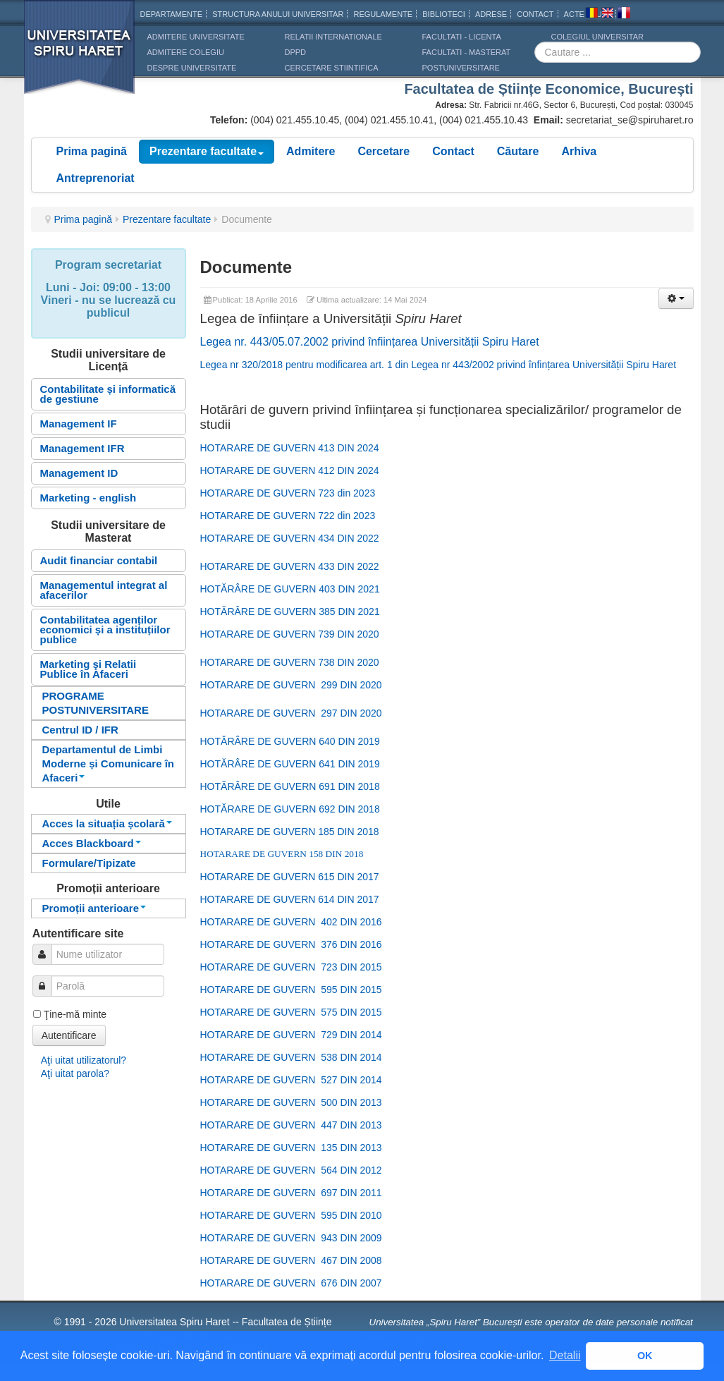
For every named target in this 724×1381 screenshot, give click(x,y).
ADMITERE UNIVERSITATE (196, 36)
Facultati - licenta (461, 36)
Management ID (79, 473)
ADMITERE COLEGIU (185, 52)
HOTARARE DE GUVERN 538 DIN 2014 (291, 1057)
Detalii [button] (564, 1355)
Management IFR (82, 448)
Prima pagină (91, 151)
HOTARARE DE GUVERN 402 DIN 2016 (291, 921)
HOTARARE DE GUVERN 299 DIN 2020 (291, 684)
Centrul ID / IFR (80, 730)
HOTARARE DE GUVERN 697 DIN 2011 (291, 1192)
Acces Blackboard (91, 843)
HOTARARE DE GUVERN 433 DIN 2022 (289, 566)
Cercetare (383, 151)
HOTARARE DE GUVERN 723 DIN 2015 (291, 967)
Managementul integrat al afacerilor (104, 590)
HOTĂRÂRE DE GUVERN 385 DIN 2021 (290, 611)
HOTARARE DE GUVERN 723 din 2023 (288, 493)
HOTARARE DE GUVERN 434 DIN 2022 (289, 538)
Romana (591, 15)
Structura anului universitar (277, 14)
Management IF (78, 424)
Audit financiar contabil (99, 560)
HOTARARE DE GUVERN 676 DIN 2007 (291, 1283)
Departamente (171, 14)
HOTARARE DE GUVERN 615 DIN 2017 (289, 876)
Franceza (624, 15)
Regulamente (382, 14)
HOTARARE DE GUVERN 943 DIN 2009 (291, 1237)
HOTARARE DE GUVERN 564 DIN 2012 (291, 1170)
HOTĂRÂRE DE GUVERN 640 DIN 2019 (290, 741)
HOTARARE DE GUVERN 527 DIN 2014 (291, 1079)
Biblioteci (443, 14)
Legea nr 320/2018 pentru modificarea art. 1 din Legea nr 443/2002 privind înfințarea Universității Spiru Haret (438, 364)
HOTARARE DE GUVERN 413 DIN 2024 (289, 448)
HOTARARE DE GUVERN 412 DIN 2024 (289, 470)
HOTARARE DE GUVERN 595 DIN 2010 (291, 1215)
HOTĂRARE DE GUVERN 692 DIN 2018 (290, 809)
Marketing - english (88, 498)
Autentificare (69, 1035)
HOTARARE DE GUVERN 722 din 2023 (288, 515)
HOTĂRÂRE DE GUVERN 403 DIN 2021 (290, 589)
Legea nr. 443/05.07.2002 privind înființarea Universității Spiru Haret (369, 342)
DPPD (296, 52)
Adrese (491, 14)
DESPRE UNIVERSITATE (192, 67)
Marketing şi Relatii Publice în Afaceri (88, 669)
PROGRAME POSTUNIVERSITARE (95, 703)
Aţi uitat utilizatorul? (83, 1060)
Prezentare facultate (206, 151)
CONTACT (535, 14)
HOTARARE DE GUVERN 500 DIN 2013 (291, 1102)
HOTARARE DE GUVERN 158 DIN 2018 (282, 853)
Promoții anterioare (94, 908)
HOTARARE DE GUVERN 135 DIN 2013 (291, 1147)
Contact (453, 151)
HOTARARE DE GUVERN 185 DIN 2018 (289, 831)
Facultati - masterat (466, 52)
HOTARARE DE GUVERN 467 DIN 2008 (291, 1260)
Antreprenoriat (95, 178)
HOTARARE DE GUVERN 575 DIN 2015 (291, 1012)
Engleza (607, 15)
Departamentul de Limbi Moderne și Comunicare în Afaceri (108, 763)
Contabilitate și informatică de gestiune (108, 394)
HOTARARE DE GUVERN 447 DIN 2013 (291, 1125)
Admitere (310, 151)
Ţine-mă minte (75, 1014)
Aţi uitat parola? (75, 1073)
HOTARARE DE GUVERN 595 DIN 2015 (291, 989)
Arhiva (578, 151)
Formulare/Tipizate (89, 863)
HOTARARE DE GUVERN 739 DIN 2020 (289, 634)
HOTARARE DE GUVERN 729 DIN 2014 (291, 1034)
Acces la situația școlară (107, 823)
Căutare (518, 151)
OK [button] (645, 1355)
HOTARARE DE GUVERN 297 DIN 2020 (291, 713)
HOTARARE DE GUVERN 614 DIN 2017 (289, 899)
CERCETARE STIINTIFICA (332, 67)
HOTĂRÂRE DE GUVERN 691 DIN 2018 (290, 786)
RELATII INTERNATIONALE (333, 36)
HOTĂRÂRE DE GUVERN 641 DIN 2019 (290, 763)
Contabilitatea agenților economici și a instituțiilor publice (105, 629)
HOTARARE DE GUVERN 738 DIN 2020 (289, 662)
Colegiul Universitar (597, 36)
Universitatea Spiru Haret (79, 56)
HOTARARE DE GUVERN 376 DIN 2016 (291, 944)
